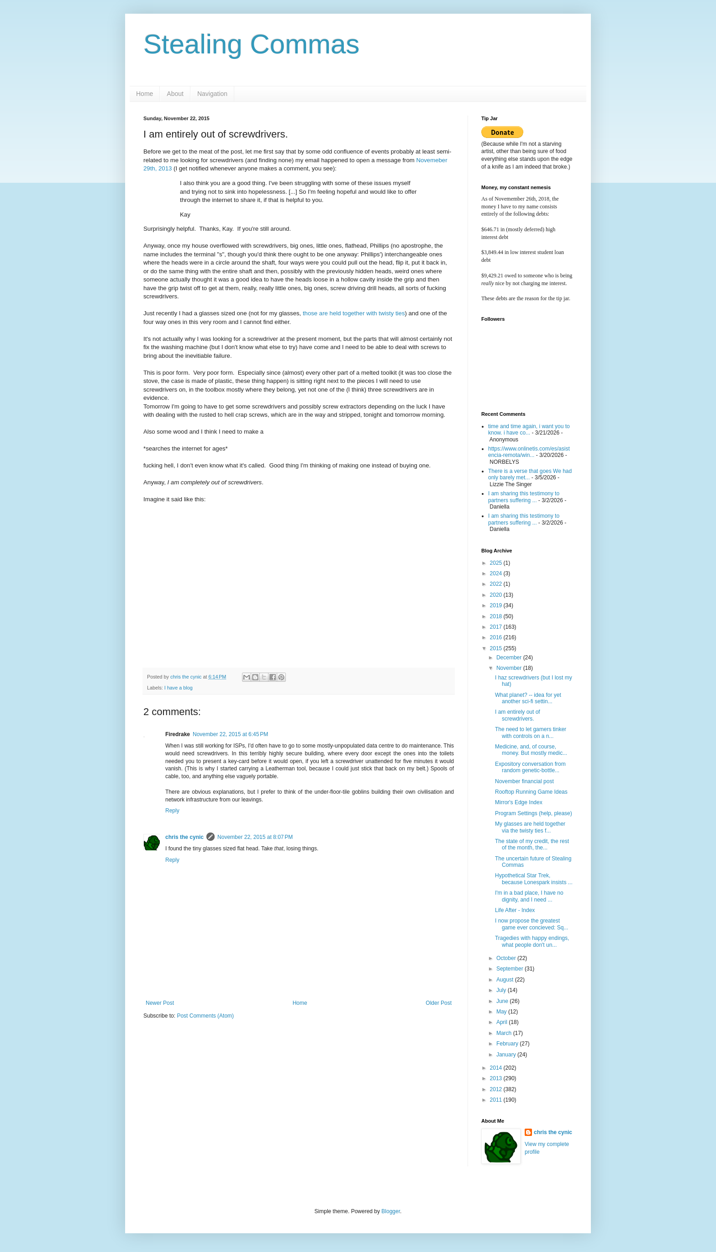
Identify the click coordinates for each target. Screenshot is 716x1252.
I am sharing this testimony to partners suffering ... (523, 496)
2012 (497, 1089)
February (508, 1043)
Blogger (390, 1211)
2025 (497, 563)
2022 (497, 584)
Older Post (439, 1003)
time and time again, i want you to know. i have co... (529, 429)
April (502, 1022)
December (509, 657)
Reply (172, 810)
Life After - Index (515, 910)
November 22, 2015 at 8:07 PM (255, 837)
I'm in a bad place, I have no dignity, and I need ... (529, 896)
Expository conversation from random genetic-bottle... (530, 767)
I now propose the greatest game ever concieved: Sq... (531, 924)
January (506, 1054)
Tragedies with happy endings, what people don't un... (532, 941)
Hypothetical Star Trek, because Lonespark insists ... (534, 878)
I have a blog (178, 687)
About (175, 93)
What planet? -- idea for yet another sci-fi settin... (528, 698)
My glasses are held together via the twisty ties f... (530, 827)
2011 (497, 1100)
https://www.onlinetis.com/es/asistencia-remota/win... (529, 452)
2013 (497, 1078)
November (509, 668)
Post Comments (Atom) (205, 1016)
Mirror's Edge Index (518, 802)
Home (144, 93)
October (506, 958)
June (503, 1001)
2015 (497, 648)
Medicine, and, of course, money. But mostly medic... (531, 749)
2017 (497, 627)
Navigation (212, 93)
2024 (497, 573)
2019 (497, 605)
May (502, 1011)
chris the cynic (184, 837)
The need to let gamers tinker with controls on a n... (530, 732)
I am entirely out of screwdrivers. (517, 715)
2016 (497, 637)
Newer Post (160, 1003)
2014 (497, 1068)
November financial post (524, 781)
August (505, 979)
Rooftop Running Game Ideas (531, 792)
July (502, 990)
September (510, 969)
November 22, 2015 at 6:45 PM (230, 734)
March (504, 1033)
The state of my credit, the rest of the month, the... (532, 844)
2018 (497, 616)
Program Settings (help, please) (533, 813)
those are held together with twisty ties (354, 313)
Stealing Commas (251, 44)
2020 (497, 595)
